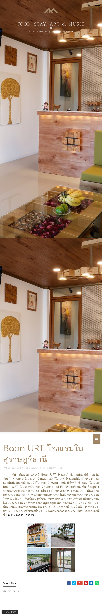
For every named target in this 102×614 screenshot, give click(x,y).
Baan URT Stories (38, 468)
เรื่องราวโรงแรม (56, 468)
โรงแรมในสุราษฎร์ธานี (20, 515)
